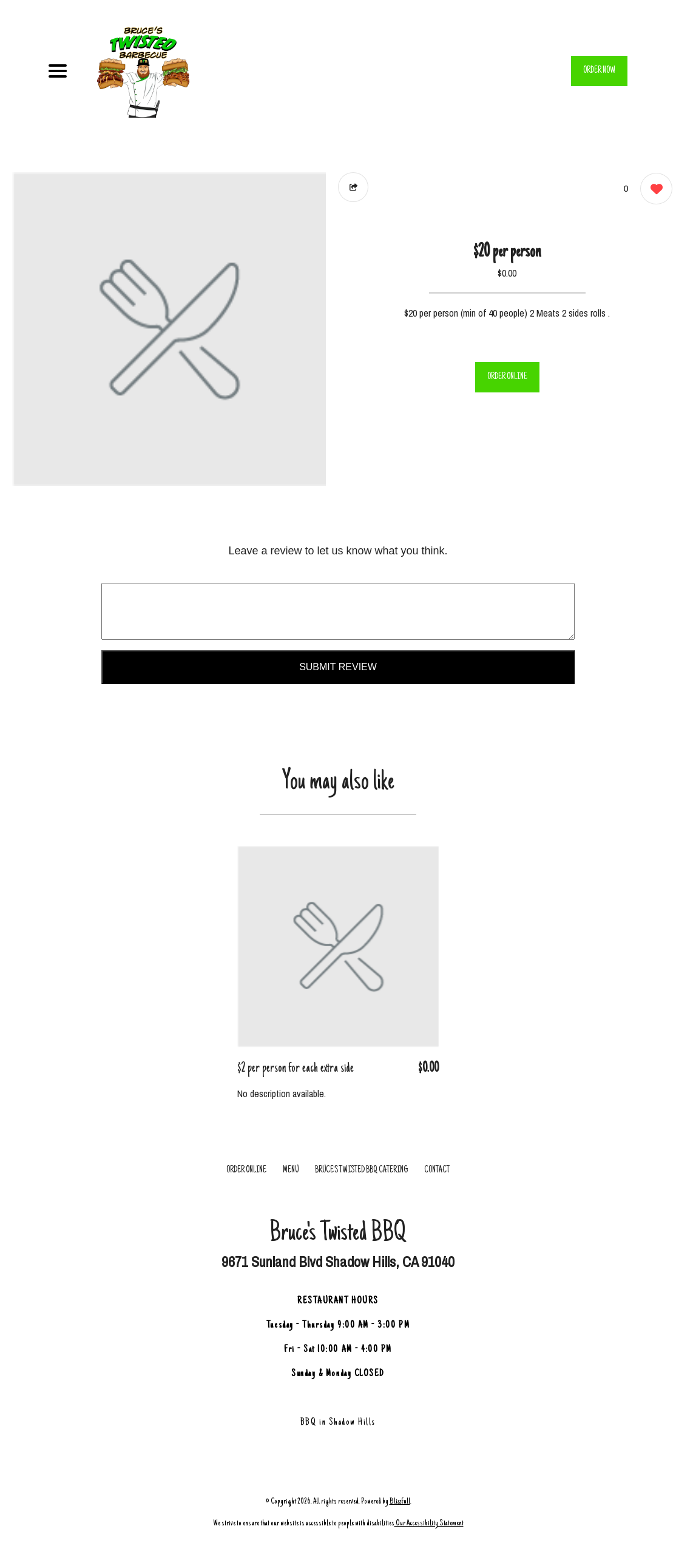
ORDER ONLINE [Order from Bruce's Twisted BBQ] (246, 1170)
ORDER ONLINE (507, 377)
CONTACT (437, 1170)
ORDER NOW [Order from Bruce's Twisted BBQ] (599, 71)
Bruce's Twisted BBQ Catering (361, 1170)
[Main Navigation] (58, 71)
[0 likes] (653, 190)
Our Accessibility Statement (429, 1523)
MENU (291, 1170)
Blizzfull (400, 1501)
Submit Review (338, 667)
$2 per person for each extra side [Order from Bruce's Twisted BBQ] (295, 1068)
